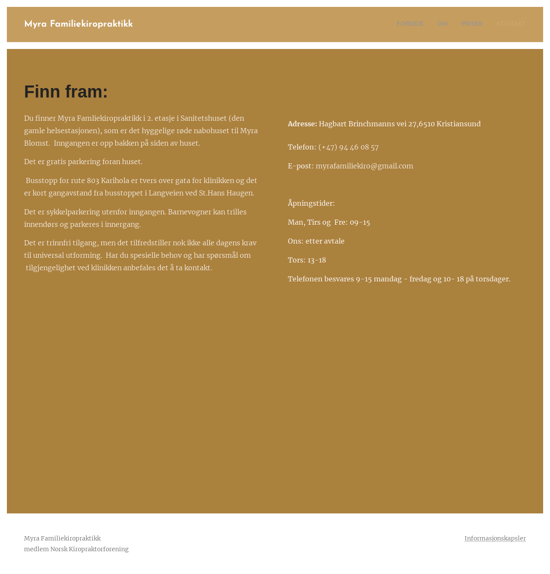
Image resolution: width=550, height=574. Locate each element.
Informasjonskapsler (495, 538)
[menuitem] (402, 24)
